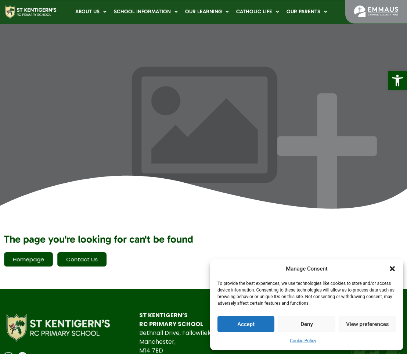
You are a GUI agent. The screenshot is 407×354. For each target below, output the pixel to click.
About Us (91, 11)
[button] (397, 80)
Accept (246, 324)
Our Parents (307, 11)
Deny (306, 324)
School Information (146, 11)
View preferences (367, 324)
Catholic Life (257, 11)
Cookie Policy (303, 340)
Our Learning (207, 11)
